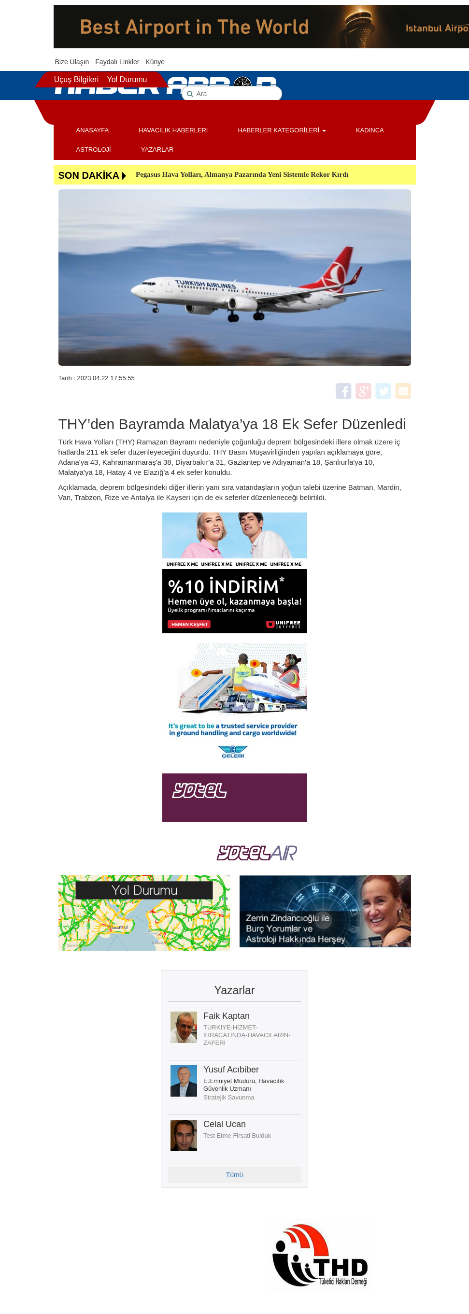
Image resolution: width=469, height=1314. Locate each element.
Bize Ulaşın (72, 62)
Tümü (234, 1175)
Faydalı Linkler (117, 62)
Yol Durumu (127, 79)
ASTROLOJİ (93, 149)
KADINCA (370, 130)
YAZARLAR (157, 149)
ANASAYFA (92, 130)
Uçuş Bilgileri (76, 79)
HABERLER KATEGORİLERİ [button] (282, 130)
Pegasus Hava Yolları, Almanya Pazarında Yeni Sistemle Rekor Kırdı (242, 174)
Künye (155, 62)
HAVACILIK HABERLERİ (173, 130)
